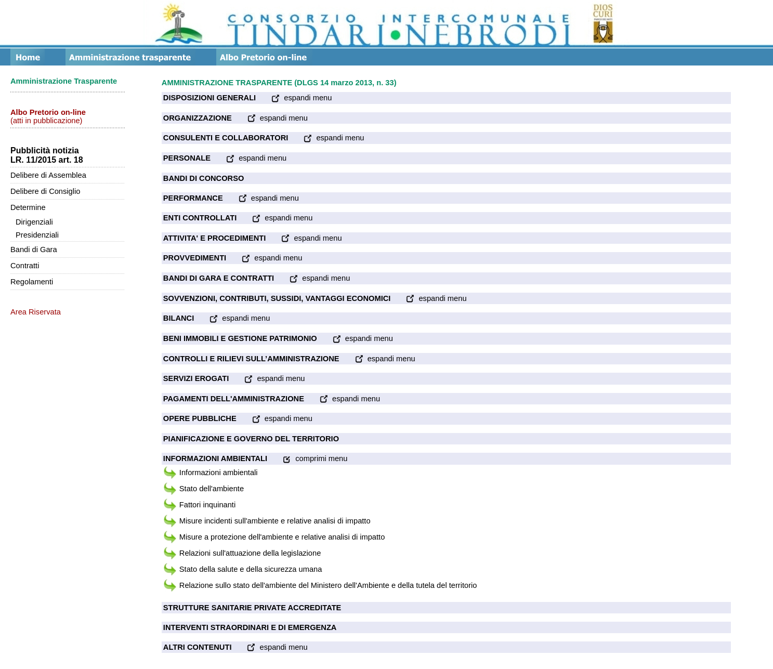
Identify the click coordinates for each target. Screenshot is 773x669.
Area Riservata (35, 312)
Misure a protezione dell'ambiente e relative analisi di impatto (282, 537)
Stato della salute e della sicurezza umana (250, 569)
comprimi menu (307, 458)
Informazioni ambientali (218, 472)
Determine (28, 207)
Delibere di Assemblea (48, 175)
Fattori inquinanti (207, 505)
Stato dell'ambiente (211, 488)
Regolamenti (31, 282)
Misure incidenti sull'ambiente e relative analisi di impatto (275, 521)
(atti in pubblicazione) (48, 116)
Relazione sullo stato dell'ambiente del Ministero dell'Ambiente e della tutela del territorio (328, 585)
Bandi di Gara (33, 249)
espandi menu (294, 98)
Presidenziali (37, 235)
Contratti (24, 265)
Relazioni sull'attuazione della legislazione (250, 553)
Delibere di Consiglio (45, 191)
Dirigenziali (34, 222)
